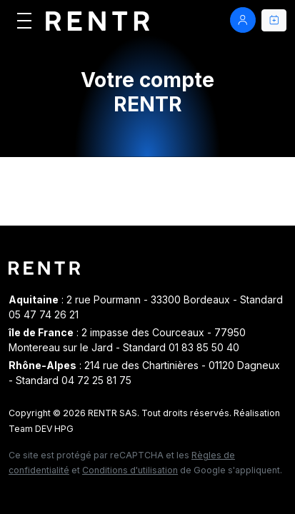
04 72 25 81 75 (96, 380)
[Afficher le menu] (24, 20)
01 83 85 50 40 (204, 347)
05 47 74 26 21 (44, 314)
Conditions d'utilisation (130, 470)
